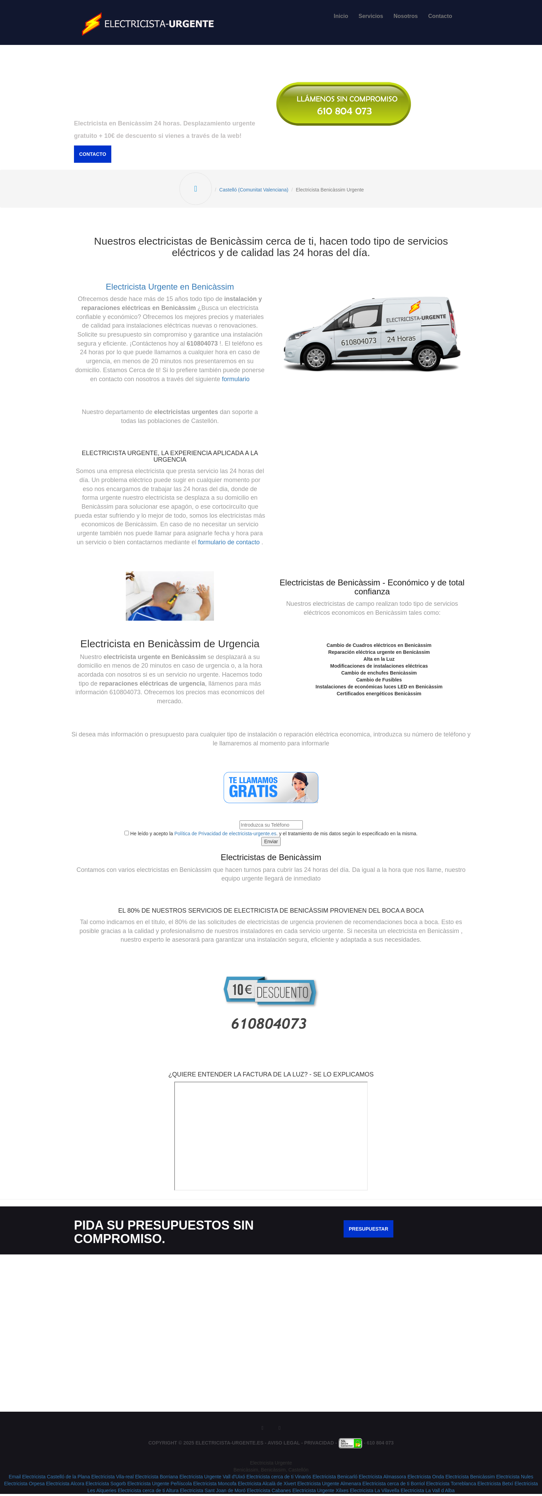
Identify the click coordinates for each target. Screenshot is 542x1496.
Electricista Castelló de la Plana (56, 1478)
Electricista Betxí (495, 1485)
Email (15, 1478)
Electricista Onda (426, 1478)
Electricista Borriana (156, 1478)
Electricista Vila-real (112, 1478)
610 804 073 (380, 1445)
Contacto (440, 16)
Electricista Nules (514, 1478)
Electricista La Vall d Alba (428, 1492)
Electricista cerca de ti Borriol (393, 1485)
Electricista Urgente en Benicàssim (170, 288)
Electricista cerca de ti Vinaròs (278, 1478)
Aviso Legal (284, 1445)
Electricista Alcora (65, 1485)
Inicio (341, 16)
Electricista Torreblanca (451, 1485)
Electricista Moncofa (214, 1485)
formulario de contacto (229, 544)
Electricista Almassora (382, 1478)
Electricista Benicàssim (470, 1478)
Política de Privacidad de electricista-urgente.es (226, 836)
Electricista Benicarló (334, 1478)
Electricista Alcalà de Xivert (267, 1485)
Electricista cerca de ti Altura (148, 1492)
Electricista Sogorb (106, 1485)
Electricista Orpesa (24, 1485)
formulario (236, 381)
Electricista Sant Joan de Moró (212, 1492)
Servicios (370, 16)
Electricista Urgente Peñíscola (159, 1485)
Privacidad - (321, 1445)
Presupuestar (368, 1231)
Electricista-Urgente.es (230, 1445)
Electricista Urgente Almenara (329, 1485)
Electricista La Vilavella (374, 1492)
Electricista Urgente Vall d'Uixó (212, 1478)
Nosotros (405, 16)
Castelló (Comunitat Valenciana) (255, 191)
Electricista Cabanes (269, 1492)
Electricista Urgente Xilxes (320, 1492)
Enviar (271, 844)
